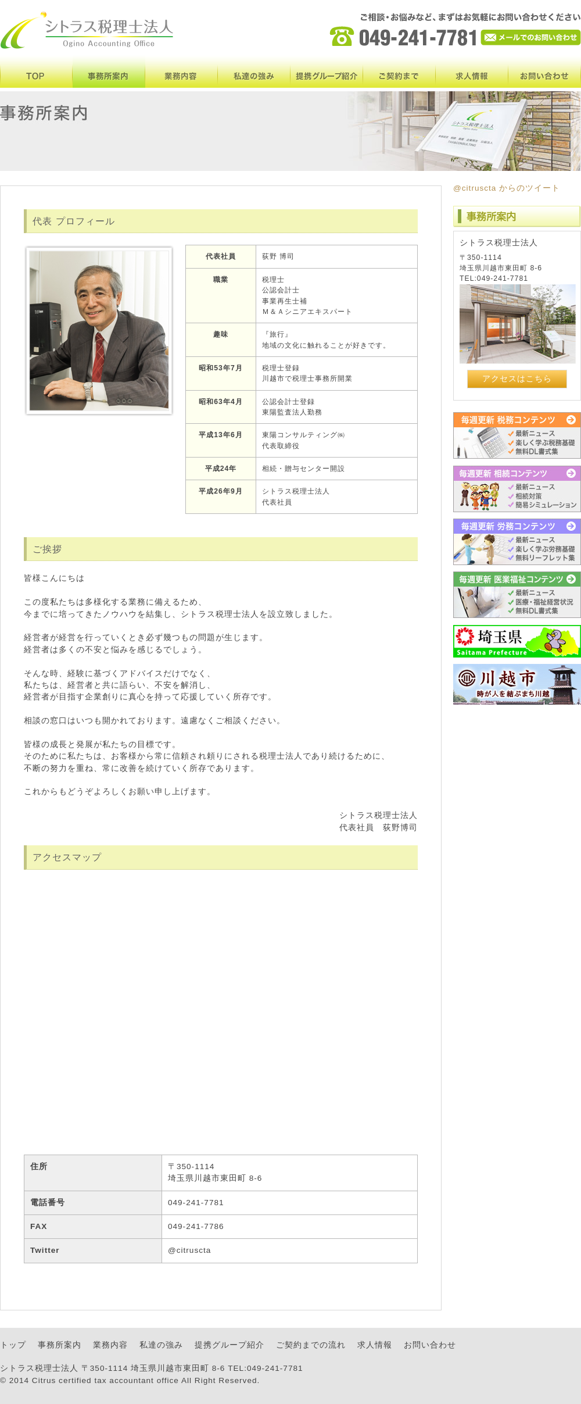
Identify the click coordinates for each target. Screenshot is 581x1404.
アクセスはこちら (517, 378)
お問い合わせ (544, 71)
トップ (13, 1345)
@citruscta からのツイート (506, 188)
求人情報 (472, 71)
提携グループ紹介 (326, 71)
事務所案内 (109, 71)
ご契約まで (399, 71)
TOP (36, 71)
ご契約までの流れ (311, 1345)
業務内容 (181, 71)
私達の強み (254, 71)
